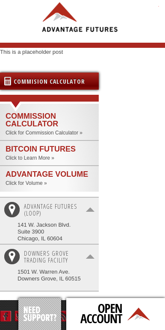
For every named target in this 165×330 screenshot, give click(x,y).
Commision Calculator (49, 81)
